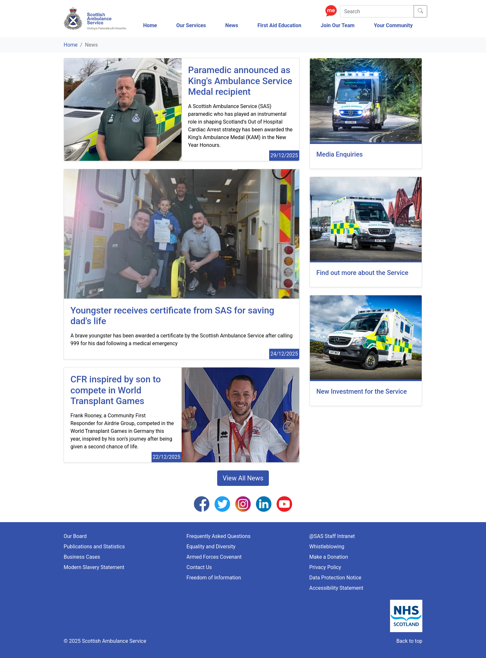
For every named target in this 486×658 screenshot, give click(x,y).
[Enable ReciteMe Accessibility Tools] (332, 10)
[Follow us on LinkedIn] (263, 503)
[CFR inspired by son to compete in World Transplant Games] (122, 390)
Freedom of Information (213, 578)
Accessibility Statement (336, 588)
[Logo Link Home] (96, 18)
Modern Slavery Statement (94, 567)
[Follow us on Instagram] (243, 503)
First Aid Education (279, 25)
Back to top (409, 641)
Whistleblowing (326, 546)
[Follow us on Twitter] (222, 503)
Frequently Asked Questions (218, 536)
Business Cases (82, 557)
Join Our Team (337, 25)
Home (150, 25)
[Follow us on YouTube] (284, 503)
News (231, 25)
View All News (243, 478)
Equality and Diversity (211, 546)
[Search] (377, 11)
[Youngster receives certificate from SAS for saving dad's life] (181, 316)
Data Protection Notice (335, 578)
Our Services (191, 25)
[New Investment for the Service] (366, 350)
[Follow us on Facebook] (201, 503)
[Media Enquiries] (366, 113)
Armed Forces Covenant (214, 557)
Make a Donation (328, 557)
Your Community (393, 25)
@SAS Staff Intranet (332, 536)
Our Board (75, 536)
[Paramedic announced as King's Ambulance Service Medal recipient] (240, 81)
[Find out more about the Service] (366, 232)
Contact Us (199, 567)
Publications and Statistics (94, 546)
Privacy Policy (325, 567)
